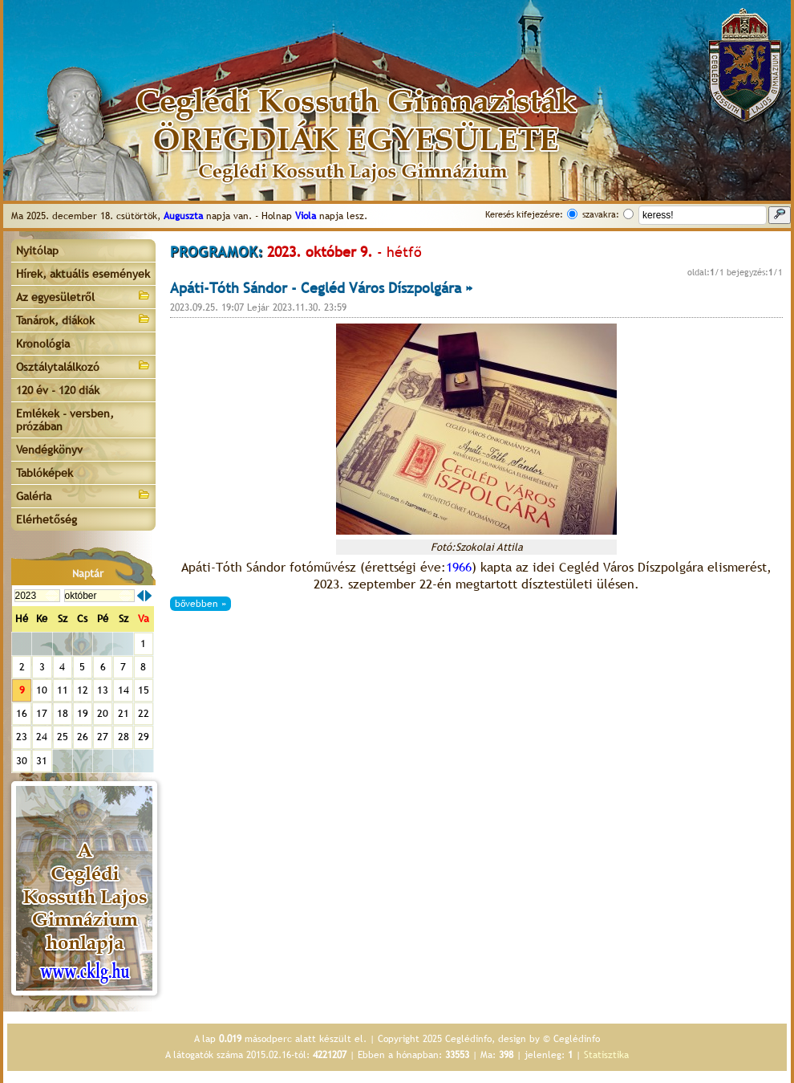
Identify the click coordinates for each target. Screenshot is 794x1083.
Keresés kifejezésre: (524, 214)
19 (82, 713)
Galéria (83, 495)
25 (62, 737)
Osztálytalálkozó (83, 365)
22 (143, 713)
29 (143, 737)
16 (21, 713)
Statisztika (606, 1055)
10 (41, 690)
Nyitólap (37, 250)
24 (41, 737)
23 (21, 737)
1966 (459, 567)
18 (62, 713)
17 (41, 713)
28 (123, 737)
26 (82, 737)
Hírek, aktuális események (83, 273)
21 (123, 713)
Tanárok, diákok (83, 319)
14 (123, 690)
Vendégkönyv (49, 449)
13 (102, 690)
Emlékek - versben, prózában (65, 420)
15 (143, 690)
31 (41, 761)
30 (21, 761)
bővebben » (200, 603)
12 (82, 690)
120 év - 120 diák (57, 390)
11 (62, 690)
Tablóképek (44, 472)
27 (102, 737)
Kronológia (43, 343)
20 (102, 713)
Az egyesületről (83, 295)
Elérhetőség (46, 519)
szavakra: (600, 214)
